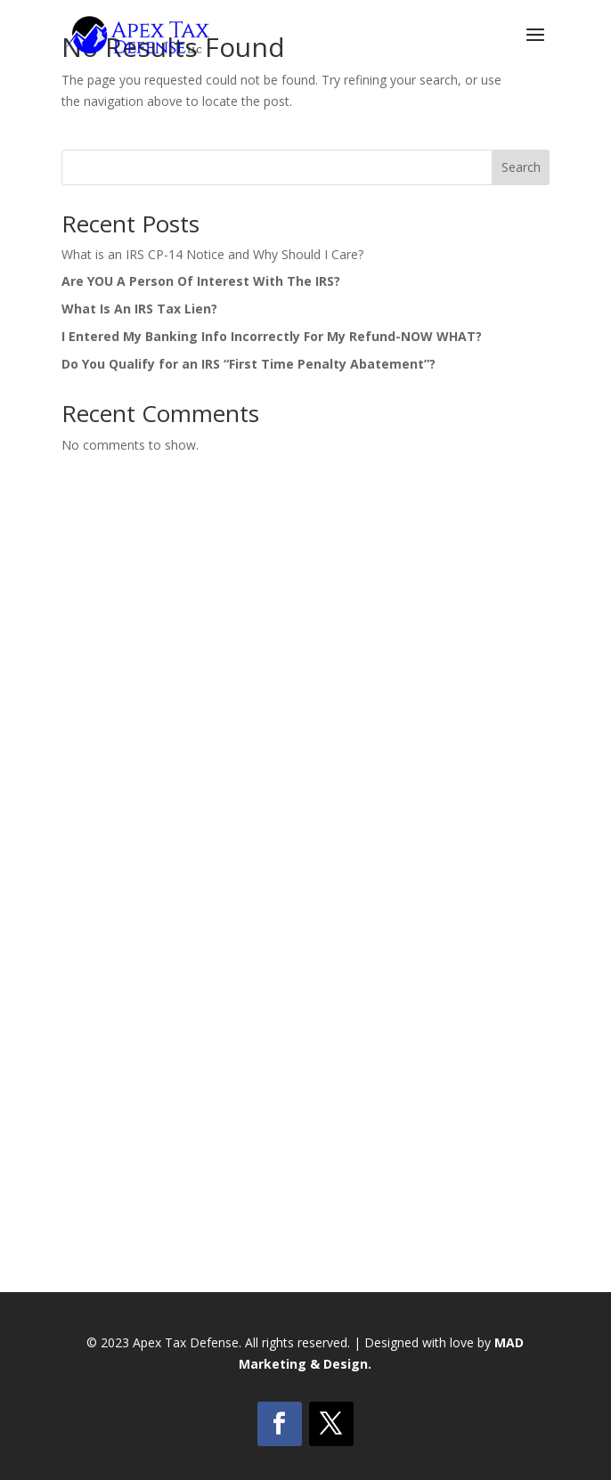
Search (521, 167)
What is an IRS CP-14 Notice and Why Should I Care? (212, 254)
